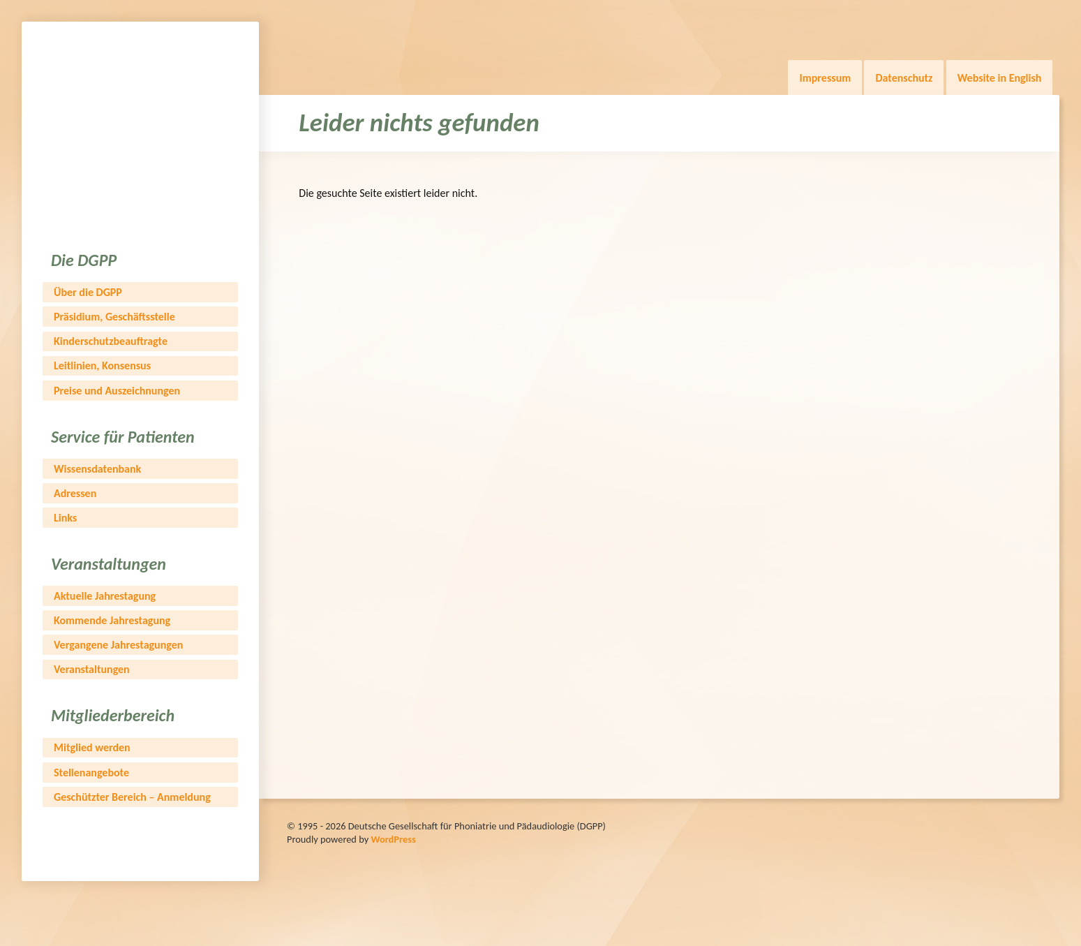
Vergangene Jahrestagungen (118, 644)
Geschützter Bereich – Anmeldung (132, 797)
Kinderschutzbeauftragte (110, 341)
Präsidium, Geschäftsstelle (114, 316)
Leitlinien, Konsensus (102, 365)
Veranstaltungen (92, 669)
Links (65, 517)
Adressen (75, 493)
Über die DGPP (88, 292)
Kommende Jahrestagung (112, 620)
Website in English (999, 77)
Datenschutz (903, 77)
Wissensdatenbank (97, 468)
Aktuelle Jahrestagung (105, 596)
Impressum (825, 77)
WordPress (393, 839)
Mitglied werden (92, 747)
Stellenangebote (91, 772)
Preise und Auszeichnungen (117, 390)
